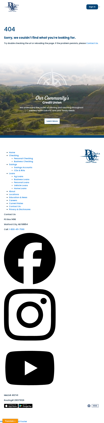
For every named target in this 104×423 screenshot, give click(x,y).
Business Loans (21, 179)
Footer (23, 421)
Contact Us (92, 43)
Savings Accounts (23, 167)
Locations (14, 194)
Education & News (18, 197)
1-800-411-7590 (16, 229)
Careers (13, 200)
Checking (14, 155)
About (12, 191)
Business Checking (23, 161)
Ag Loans (18, 176)
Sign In (92, 6)
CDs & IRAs (19, 170)
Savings (13, 164)
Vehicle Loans (21, 185)
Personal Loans (21, 182)
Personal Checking (23, 158)
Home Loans (20, 188)
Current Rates (16, 203)
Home (12, 152)
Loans (12, 173)
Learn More (52, 121)
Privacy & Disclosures (19, 209)
